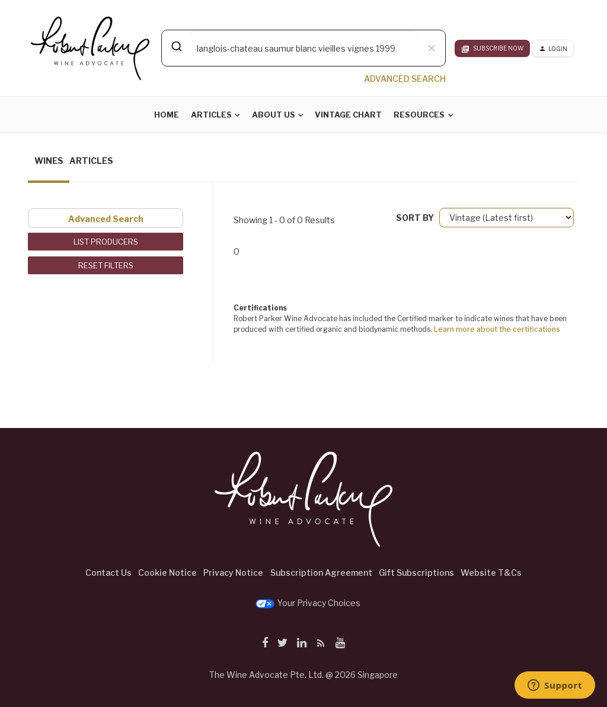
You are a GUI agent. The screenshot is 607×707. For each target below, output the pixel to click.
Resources (419, 114)
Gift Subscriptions (416, 572)
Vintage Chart (348, 114)
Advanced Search (105, 219)
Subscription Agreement (321, 572)
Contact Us (108, 572)
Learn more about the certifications (497, 329)
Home (166, 114)
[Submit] (176, 46)
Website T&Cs (491, 572)
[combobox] (303, 48)
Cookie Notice (167, 572)
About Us (273, 114)
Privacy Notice (233, 572)
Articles (211, 114)
